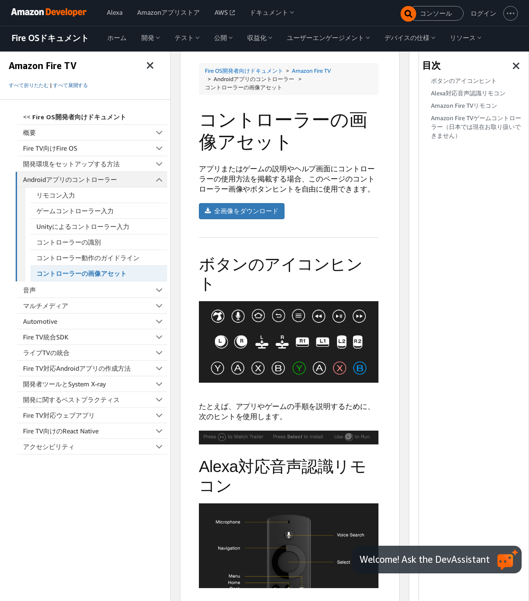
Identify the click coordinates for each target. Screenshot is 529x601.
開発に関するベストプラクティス (95, 399)
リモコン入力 (55, 195)
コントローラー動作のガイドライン (88, 258)
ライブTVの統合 (95, 352)
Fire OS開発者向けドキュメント (244, 70)
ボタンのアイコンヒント (464, 80)
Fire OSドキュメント (50, 38)
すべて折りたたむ (29, 85)
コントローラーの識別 (68, 242)
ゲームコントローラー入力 (75, 211)
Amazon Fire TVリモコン (464, 105)
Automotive (95, 321)
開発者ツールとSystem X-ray (95, 383)
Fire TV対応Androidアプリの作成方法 (95, 368)
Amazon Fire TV (311, 70)
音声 (95, 290)
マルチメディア (95, 305)
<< (74, 117)
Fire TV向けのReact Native (95, 430)
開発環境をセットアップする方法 (95, 163)
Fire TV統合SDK (95, 337)
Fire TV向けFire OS (95, 148)
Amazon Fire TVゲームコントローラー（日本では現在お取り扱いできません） (476, 127)
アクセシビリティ (95, 446)
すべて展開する (70, 85)
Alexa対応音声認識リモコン (468, 93)
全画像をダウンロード (242, 211)
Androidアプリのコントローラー (95, 179)
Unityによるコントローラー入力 (82, 226)
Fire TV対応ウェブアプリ (95, 415)
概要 (95, 132)
